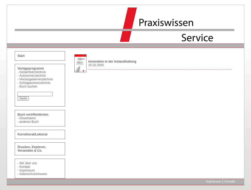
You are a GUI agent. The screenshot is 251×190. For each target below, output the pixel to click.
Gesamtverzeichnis (32, 72)
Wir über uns (28, 163)
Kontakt (24, 167)
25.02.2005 (96, 65)
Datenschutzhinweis (33, 174)
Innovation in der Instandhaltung (112, 61)
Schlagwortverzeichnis (34, 83)
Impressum (27, 170)
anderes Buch (28, 122)
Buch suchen (28, 86)
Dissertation (27, 118)
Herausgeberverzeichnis (36, 79)
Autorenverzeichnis (32, 75)
